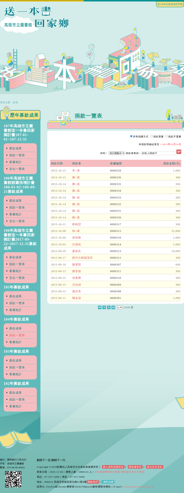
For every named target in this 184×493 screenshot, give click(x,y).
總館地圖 (107, 481)
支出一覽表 (17, 168)
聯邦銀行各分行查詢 (132, 471)
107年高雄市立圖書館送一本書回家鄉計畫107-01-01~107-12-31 (19, 132)
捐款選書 (158, 136)
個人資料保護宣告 (113, 466)
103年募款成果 (16, 351)
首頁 (15, 102)
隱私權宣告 (135, 466)
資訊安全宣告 (154, 466)
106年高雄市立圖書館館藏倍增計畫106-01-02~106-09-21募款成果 (20, 185)
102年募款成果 (16, 383)
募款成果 (15, 148)
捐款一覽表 (17, 155)
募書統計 (15, 162)
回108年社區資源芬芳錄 (170, 4)
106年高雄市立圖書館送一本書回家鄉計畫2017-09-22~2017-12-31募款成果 (20, 239)
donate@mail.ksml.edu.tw (139, 486)
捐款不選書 (174, 136)
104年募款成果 (16, 319)
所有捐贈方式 (141, 136)
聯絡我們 (93, 481)
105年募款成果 (16, 287)
